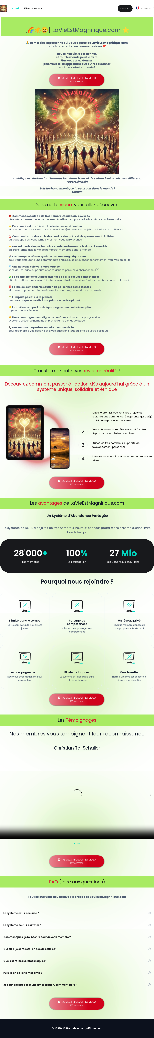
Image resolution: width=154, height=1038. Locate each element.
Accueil (15, 8)
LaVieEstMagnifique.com (86, 30)
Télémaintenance (32, 8)
